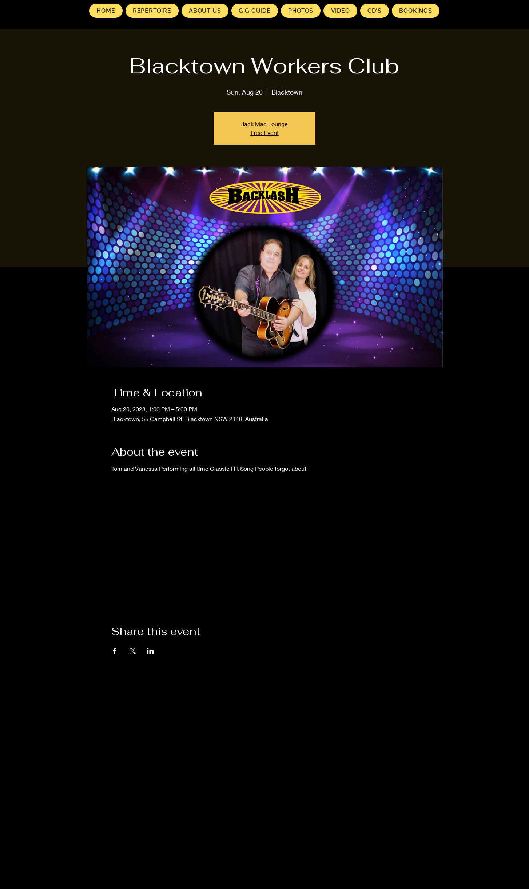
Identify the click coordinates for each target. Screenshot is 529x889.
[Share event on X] (132, 651)
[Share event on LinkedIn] (150, 651)
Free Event (265, 132)
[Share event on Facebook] (114, 651)
